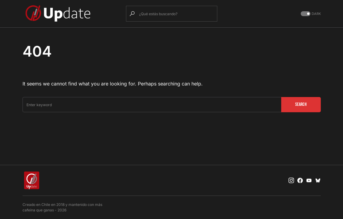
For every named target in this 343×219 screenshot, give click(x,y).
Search (300, 104)
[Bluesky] (318, 180)
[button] (310, 13)
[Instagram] (291, 180)
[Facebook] (300, 180)
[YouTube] (309, 180)
